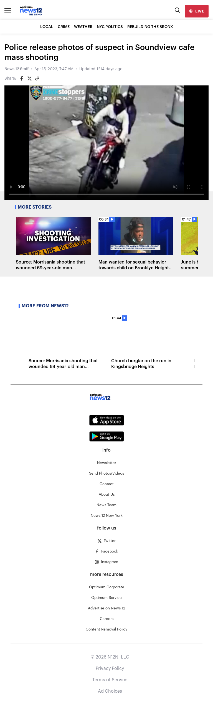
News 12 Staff (16, 69)
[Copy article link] (37, 78)
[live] (197, 11)
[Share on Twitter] (29, 78)
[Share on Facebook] (21, 78)
